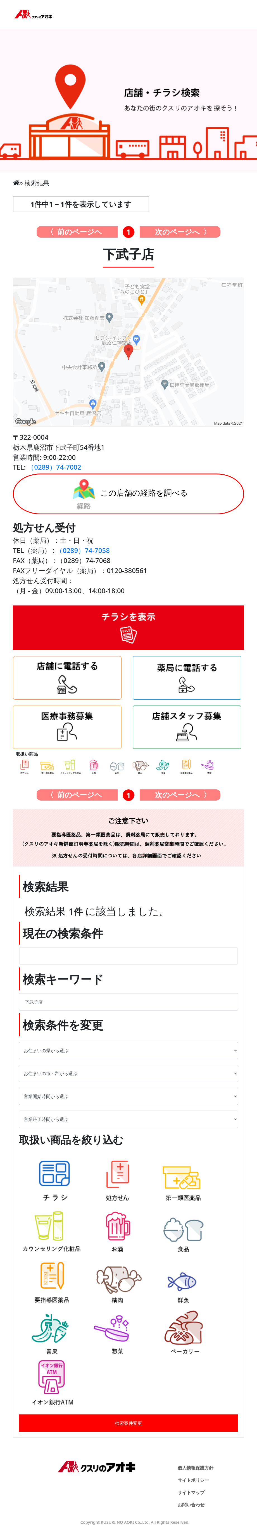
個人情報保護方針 (195, 1468)
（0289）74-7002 (54, 467)
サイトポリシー (193, 1480)
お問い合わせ (191, 1505)
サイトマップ (191, 1492)
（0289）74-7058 (83, 550)
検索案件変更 (128, 1423)
